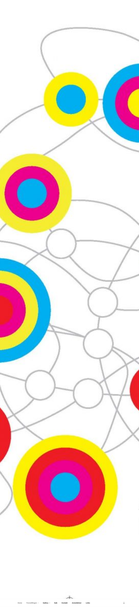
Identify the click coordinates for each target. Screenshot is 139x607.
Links (88, 603)
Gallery (46, 603)
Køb (55, 603)
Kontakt (65, 603)
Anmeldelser (77, 603)
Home (20, 603)
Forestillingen (32, 603)
